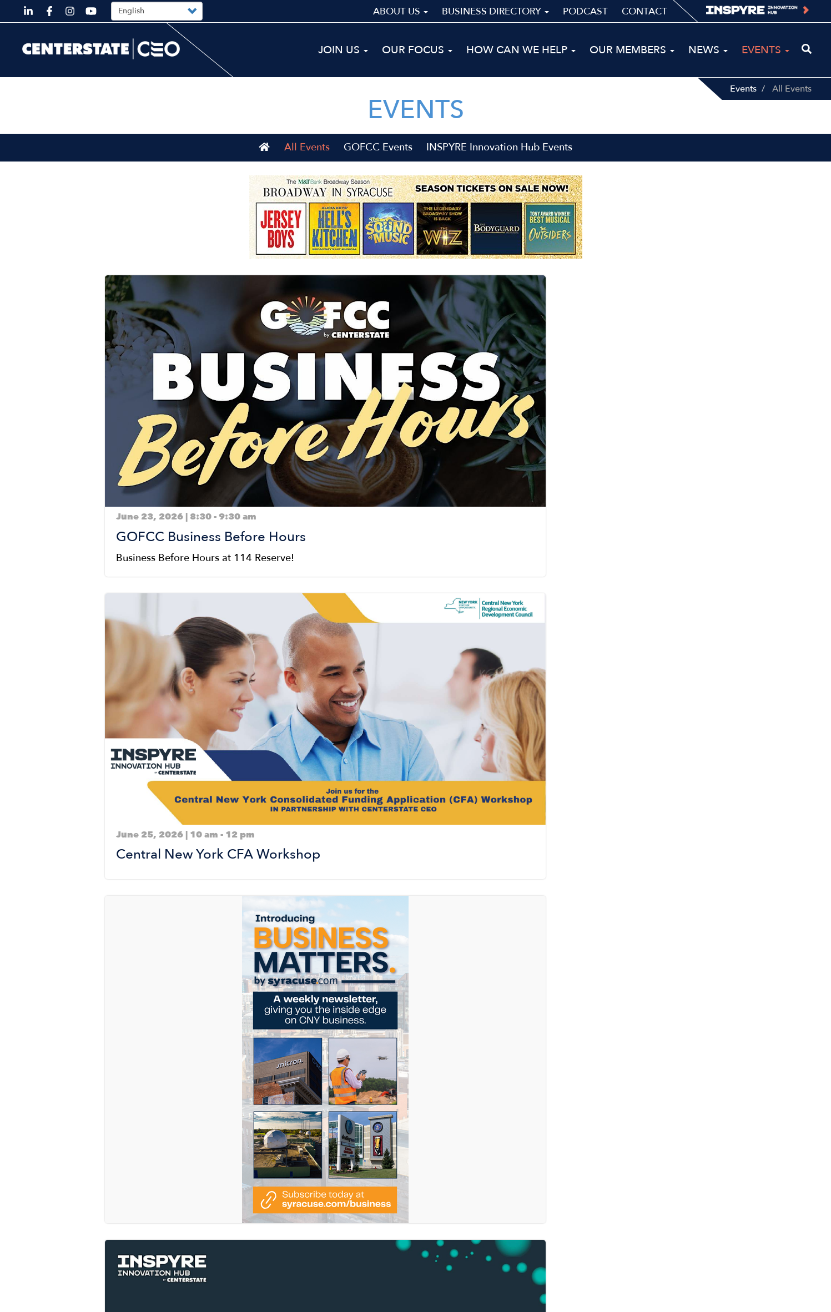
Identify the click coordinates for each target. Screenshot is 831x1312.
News (708, 50)
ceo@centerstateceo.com (79, 1241)
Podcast (585, 11)
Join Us (343, 50)
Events (743, 89)
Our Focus (417, 50)
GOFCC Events (378, 165)
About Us (400, 11)
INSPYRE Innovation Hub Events (499, 165)
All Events (307, 165)
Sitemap (647, 1299)
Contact (644, 11)
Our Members (632, 50)
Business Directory (495, 11)
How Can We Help (521, 50)
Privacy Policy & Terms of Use (741, 1299)
